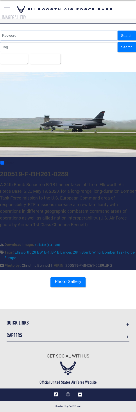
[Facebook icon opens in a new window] (56, 395)
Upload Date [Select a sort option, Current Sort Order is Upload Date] (45, 58)
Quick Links (18, 322)
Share (7, 163)
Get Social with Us (68, 356)
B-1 (47, 252)
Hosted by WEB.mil (68, 406)
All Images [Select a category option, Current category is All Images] (13, 58)
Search (126, 35)
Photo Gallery (68, 282)
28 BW (37, 252)
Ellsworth (22, 252)
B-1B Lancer (61, 252)
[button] (7, 9)
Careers (14, 335)
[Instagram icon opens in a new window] (68, 395)
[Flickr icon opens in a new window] (80, 395)
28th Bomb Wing (87, 252)
